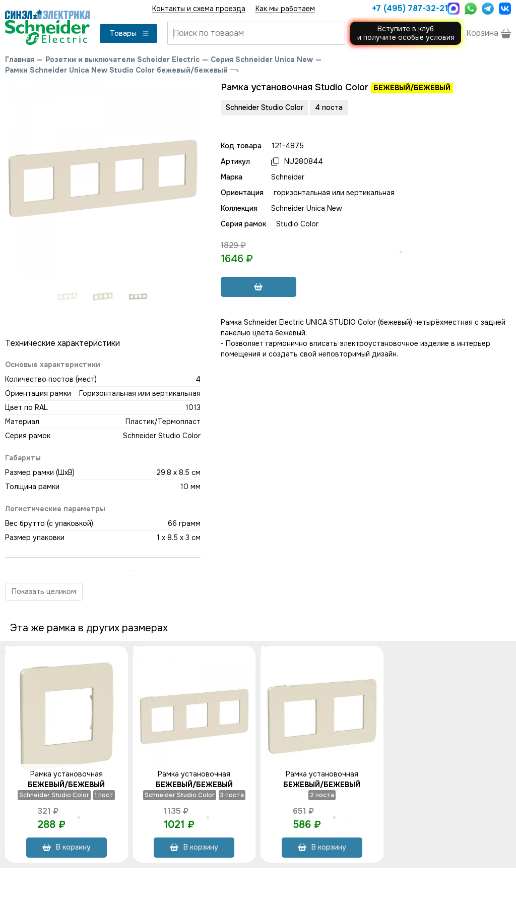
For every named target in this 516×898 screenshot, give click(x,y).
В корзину (66, 847)
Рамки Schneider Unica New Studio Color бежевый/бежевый (116, 70)
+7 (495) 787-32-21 (407, 8)
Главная (19, 59)
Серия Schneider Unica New (262, 59)
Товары (130, 33)
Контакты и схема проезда (198, 8)
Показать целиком (44, 591)
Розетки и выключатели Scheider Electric (122, 59)
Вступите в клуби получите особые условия (406, 33)
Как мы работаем (285, 8)
